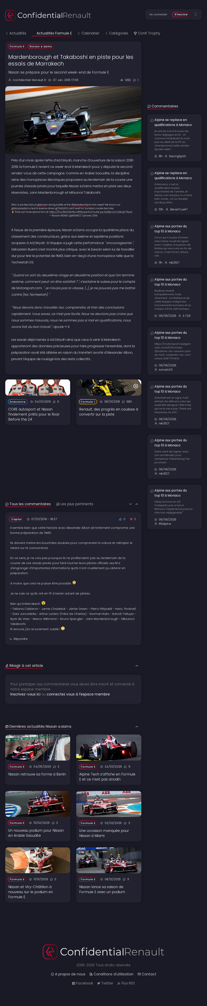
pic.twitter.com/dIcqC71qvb (116, 212)
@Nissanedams (21, 208)
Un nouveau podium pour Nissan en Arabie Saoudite (36, 833)
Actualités (15, 33)
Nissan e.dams (41, 46)
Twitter (105, 983)
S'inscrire (181, 14)
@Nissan (42, 204)
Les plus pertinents (74, 504)
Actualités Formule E (52, 33)
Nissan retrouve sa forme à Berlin (37, 774)
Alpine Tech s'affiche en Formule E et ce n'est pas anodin (107, 777)
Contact (146, 974)
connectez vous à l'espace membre (78, 694)
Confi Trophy (147, 33)
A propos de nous (68, 974)
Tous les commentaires (28, 504)
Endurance (18, 401)
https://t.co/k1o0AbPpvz (63, 212)
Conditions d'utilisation (111, 974)
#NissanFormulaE (88, 212)
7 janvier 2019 (89, 215)
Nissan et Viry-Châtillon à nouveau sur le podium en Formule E (30, 891)
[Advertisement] (73, 453)
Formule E (17, 46)
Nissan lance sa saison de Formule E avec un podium (102, 889)
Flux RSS (126, 983)
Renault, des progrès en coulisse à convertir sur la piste (108, 412)
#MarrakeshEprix (81, 204)
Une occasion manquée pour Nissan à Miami (104, 833)
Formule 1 (88, 401)
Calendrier (88, 33)
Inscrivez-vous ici (25, 694)
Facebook (82, 983)
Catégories (116, 33)
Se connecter (158, 14)
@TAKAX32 (61, 208)
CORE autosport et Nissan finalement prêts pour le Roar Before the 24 (34, 414)
